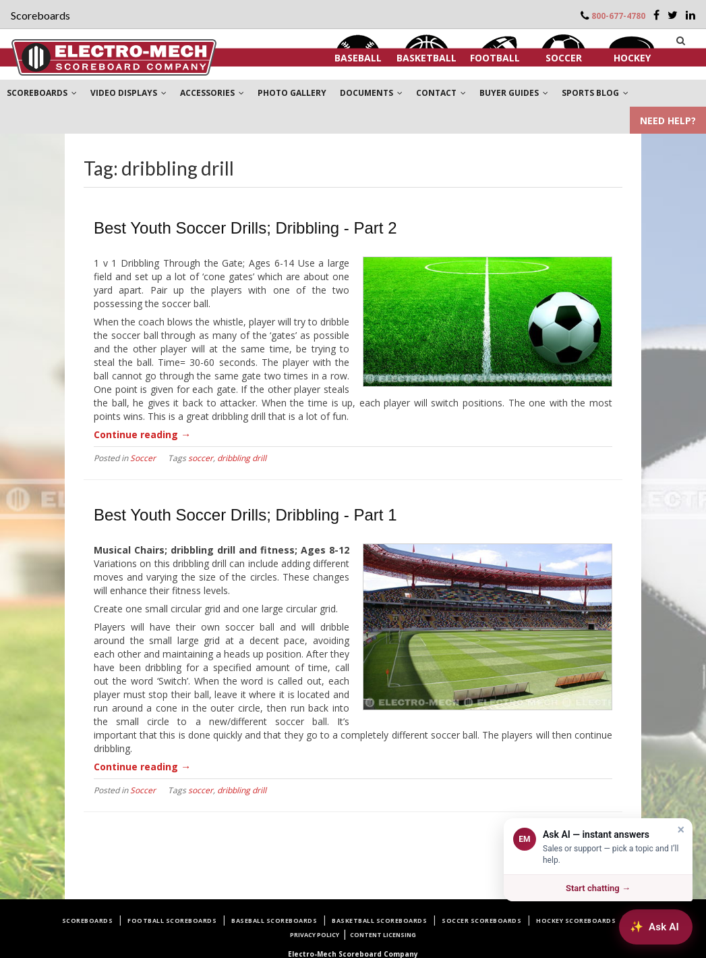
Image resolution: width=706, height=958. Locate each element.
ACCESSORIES (212, 93)
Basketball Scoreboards (379, 920)
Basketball (426, 57)
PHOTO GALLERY (292, 93)
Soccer (564, 57)
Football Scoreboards (171, 920)
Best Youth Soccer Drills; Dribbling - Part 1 (245, 515)
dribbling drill (241, 458)
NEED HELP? (668, 120)
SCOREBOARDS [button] (42, 93)
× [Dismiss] (680, 829)
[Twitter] (673, 15)
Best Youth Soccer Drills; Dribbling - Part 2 (245, 228)
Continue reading (142, 434)
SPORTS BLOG (595, 93)
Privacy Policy (314, 934)
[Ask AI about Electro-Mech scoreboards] (656, 926)
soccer (200, 458)
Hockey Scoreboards (576, 920)
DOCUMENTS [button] (371, 93)
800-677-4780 (618, 16)
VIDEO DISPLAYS (128, 93)
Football (495, 57)
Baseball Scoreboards (274, 920)
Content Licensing (383, 934)
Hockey (632, 57)
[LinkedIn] (690, 15)
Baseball (358, 57)
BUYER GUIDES (513, 93)
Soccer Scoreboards (481, 920)
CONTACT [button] (441, 93)
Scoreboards (87, 920)
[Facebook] (656, 15)
